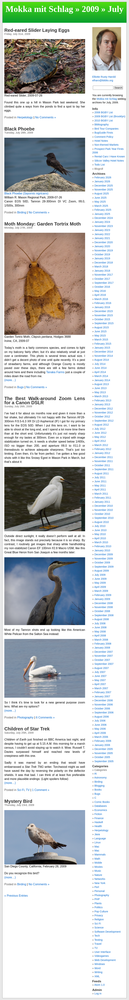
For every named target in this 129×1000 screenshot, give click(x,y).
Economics (100, 810)
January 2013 (102, 404)
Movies (98, 866)
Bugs (20, 387)
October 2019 (102, 254)
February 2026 (102, 177)
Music (97, 870)
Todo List (99, 164)
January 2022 (102, 234)
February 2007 (102, 692)
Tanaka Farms (55, 372)
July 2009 (100, 574)
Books (98, 789)
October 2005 (102, 757)
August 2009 (101, 570)
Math (97, 858)
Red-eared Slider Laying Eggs (37, 30)
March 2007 (101, 688)
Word (97, 968)
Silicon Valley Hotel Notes (109, 160)
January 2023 (102, 230)
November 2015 (103, 315)
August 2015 (101, 327)
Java (97, 834)
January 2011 (102, 501)
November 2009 (103, 558)
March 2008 (101, 639)
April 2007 (100, 684)
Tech (97, 935)
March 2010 (101, 542)
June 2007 (100, 676)
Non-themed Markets (106, 144)
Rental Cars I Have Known (109, 156)
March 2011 (101, 493)
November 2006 (103, 704)
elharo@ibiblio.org (102, 80)
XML (97, 976)
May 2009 (100, 582)
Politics (98, 907)
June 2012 (100, 432)
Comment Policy (103, 136)
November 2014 (103, 355)
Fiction (98, 814)
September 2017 (104, 282)
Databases (100, 805)
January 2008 (102, 647)
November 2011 (103, 461)
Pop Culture (101, 911)
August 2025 (101, 193)
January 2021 (102, 238)
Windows (99, 964)
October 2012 (102, 416)
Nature (98, 875)
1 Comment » (40, 789)
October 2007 (102, 659)
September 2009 (104, 566)
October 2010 (102, 513)
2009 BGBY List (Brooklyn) (109, 116)
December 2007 (103, 651)
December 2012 (103, 408)
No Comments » (45, 117)
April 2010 (100, 538)
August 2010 (101, 522)
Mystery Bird (18, 801)
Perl (96, 887)
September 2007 (104, 663)
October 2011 (102, 465)
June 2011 (100, 481)
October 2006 (102, 708)
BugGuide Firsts (103, 132)
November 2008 (103, 607)
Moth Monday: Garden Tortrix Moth (42, 223)
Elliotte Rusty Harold (104, 76)
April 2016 (100, 294)
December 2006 (103, 700)
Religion (99, 919)
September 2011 (104, 469)
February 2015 (102, 343)
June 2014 (100, 367)
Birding (21, 212)
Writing (98, 972)
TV (28, 789)
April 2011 (100, 489)
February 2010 (102, 546)
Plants (98, 903)
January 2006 (102, 745)
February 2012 (102, 449)
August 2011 (101, 473)
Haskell (98, 822)
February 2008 (102, 643)
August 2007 (101, 668)
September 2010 (104, 517)
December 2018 (103, 262)
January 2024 (102, 221)
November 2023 (103, 226)
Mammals (100, 854)
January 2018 (102, 270)
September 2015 (104, 323)
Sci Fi (20, 789)
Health (98, 826)
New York (99, 883)
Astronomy (100, 777)
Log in (97, 993)
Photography (25, 717)
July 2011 (100, 477)
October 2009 (102, 562)
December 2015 (103, 311)
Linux (97, 842)
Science (99, 927)
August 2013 (101, 384)
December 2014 (103, 351)
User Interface (102, 951)
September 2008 (104, 615)
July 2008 (100, 623)
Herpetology (25, 117)
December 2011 (103, 457)
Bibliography (101, 124)
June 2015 (100, 331)
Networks (99, 878)
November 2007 (103, 655)
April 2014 (100, 372)
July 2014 (100, 363)
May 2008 (100, 631)
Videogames (101, 955)
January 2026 (102, 181)
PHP (97, 899)
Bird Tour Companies (106, 128)
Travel (97, 943)
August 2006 (101, 716)
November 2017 (103, 274)
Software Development (107, 931)
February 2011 (102, 497)
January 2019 (102, 258)
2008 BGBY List (103, 112)
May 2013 (100, 392)
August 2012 (101, 424)
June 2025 (100, 197)
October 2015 (102, 319)
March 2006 (101, 736)
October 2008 (102, 611)
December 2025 (103, 185)
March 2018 (101, 266)
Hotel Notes (101, 140)
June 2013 (100, 388)
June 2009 (100, 578)
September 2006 (104, 712)
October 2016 (102, 286)
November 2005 (103, 753)
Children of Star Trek (27, 728)
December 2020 (103, 242)
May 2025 (100, 201)
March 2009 (101, 590)
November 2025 (103, 189)
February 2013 (102, 400)
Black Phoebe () (26, 193)
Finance (99, 818)
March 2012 (101, 445)
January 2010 (102, 550)
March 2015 (101, 339)
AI (95, 773)
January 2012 (102, 453)
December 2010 (103, 505)
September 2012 (104, 420)
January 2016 (102, 307)
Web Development (105, 960)
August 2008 (101, 619)
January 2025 (102, 214)
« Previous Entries (16, 895)
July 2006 (100, 720)
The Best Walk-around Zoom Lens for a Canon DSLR (44, 400)
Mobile (98, 862)
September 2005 (104, 761)
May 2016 (100, 290)
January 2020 (102, 246)
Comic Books (102, 802)
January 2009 (102, 599)
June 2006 (100, 724)
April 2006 (100, 732)
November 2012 (103, 412)
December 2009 (103, 554)
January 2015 (102, 347)
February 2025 (102, 209)
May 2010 (100, 534)
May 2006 (100, 728)
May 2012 (100, 436)
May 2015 (100, 335)
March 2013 (101, 396)
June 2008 (100, 627)
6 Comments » (45, 717)
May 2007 (100, 680)
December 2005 (103, 749)
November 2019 (103, 250)
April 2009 (100, 586)
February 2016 (102, 303)
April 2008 (100, 635)
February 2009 (102, 595)
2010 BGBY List (103, 120)
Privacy (98, 915)
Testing (98, 939)
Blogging (99, 785)
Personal (99, 891)
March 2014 (101, 376)
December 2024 (103, 217)
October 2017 (102, 278)
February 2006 (102, 740)
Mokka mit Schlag (39, 9)
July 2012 (100, 428)
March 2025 (101, 205)
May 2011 (100, 485)
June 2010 (100, 530)
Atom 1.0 (99, 984)
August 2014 (101, 359)
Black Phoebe (19, 128)
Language (100, 838)
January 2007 (102, 696)
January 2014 (102, 380)
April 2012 (100, 440)
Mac (96, 846)
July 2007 (100, 672)
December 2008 (103, 603)
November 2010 (103, 509)
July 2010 (100, 526)
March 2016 (101, 299)
